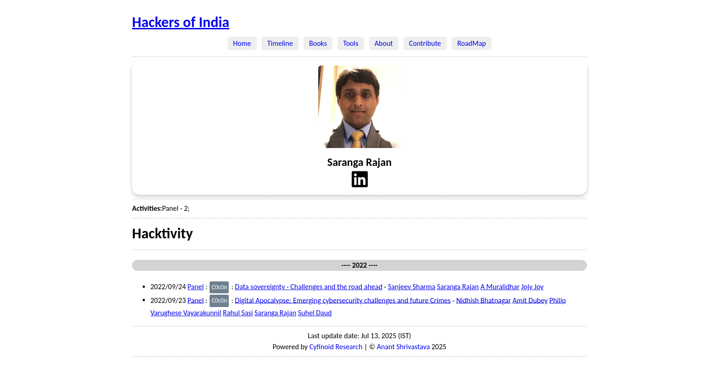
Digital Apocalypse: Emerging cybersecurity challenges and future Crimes (342, 300)
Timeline (280, 43)
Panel (196, 286)
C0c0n (219, 287)
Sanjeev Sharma (411, 286)
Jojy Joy (532, 286)
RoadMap (471, 43)
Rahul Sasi (238, 312)
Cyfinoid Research (336, 346)
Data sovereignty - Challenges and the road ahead (308, 286)
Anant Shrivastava (403, 346)
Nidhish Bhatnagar (483, 300)
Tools (351, 43)
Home (242, 43)
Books (318, 43)
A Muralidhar (500, 286)
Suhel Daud (315, 312)
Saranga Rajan (458, 286)
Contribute (425, 43)
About (383, 43)
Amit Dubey (530, 300)
